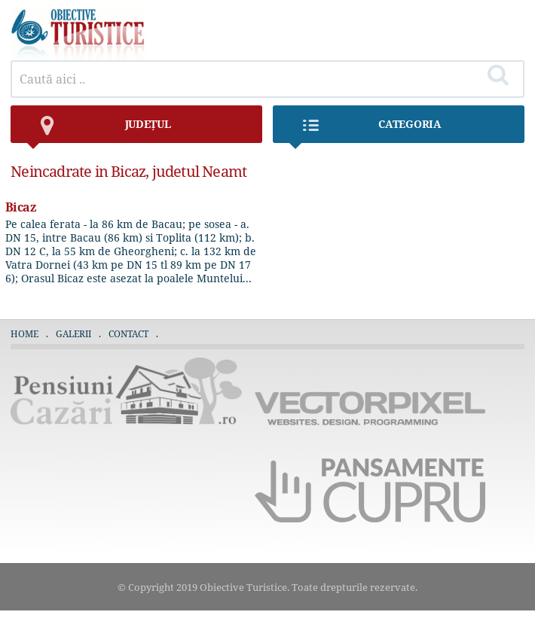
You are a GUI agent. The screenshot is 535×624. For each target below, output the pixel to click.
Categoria (365, 130)
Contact (128, 333)
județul (98, 130)
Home (24, 333)
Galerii (73, 333)
